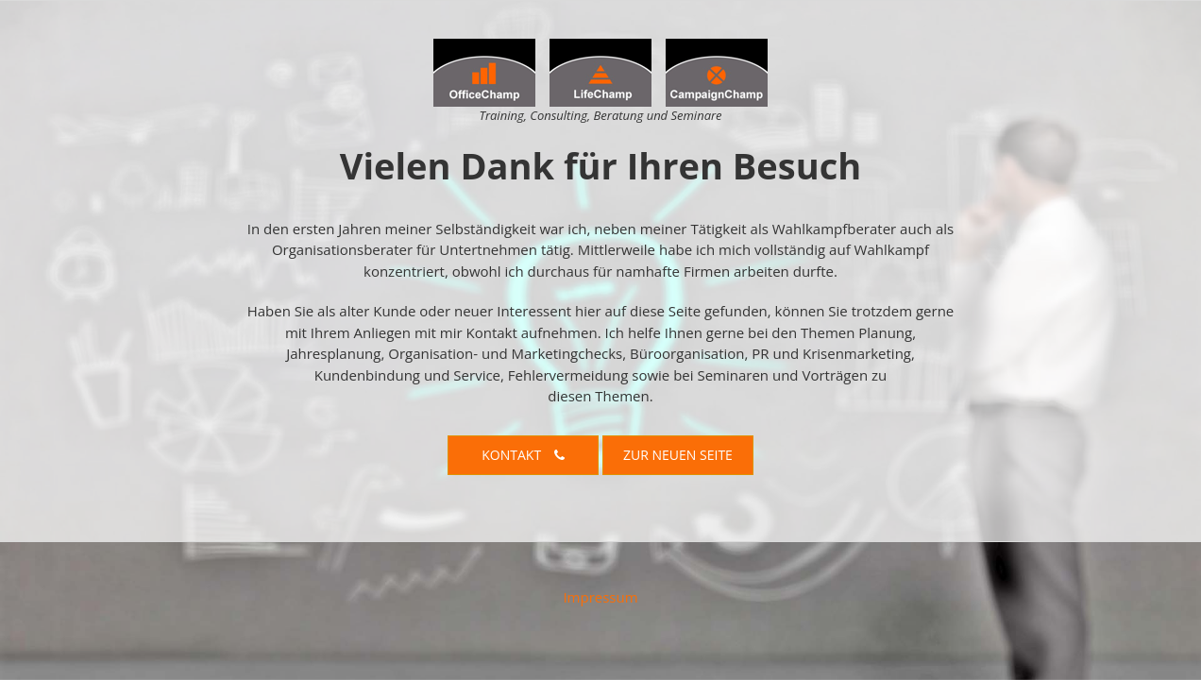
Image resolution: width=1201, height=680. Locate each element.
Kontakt (523, 455)
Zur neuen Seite (678, 455)
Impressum (600, 596)
